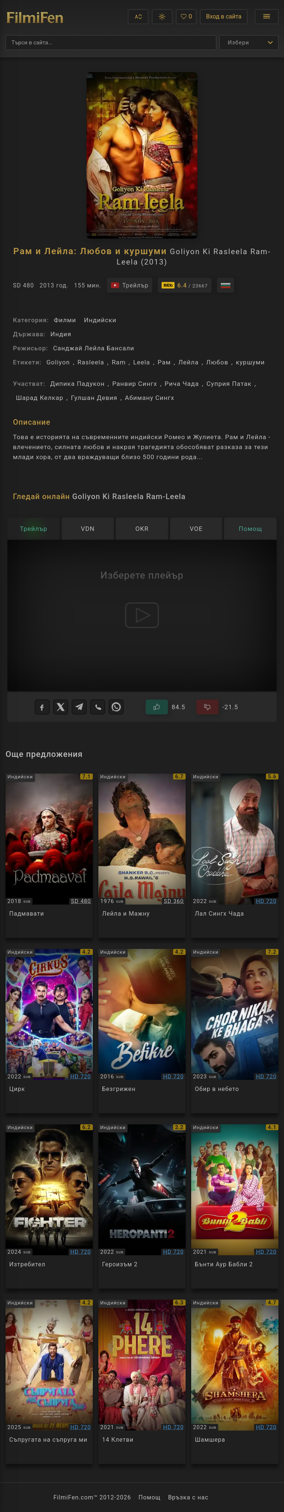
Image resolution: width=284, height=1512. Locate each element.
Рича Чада (182, 383)
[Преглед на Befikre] (142, 1031)
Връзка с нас (188, 1497)
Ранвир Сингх (134, 383)
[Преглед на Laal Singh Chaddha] (234, 856)
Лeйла (188, 362)
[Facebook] (42, 707)
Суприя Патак (228, 383)
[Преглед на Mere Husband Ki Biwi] (49, 1382)
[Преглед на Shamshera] (234, 1382)
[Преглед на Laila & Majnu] (142, 856)
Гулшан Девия (94, 397)
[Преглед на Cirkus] (49, 1031)
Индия (60, 334)
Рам (164, 362)
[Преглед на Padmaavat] (49, 856)
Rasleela (91, 362)
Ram (119, 362)
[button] (138, 16)
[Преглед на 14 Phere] (142, 1382)
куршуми (250, 362)
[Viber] (97, 707)
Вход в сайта (223, 16)
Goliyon (58, 362)
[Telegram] (79, 707)
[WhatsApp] (116, 707)
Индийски (100, 320)
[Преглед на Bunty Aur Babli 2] (234, 1206)
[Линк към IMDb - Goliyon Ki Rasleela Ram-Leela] (185, 285)
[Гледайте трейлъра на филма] (129, 285)
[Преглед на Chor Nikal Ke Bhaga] (234, 1031)
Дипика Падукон (77, 383)
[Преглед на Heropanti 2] (142, 1206)
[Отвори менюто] (266, 16)
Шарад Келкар (39, 397)
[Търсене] (111, 42)
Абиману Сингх (150, 397)
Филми (65, 320)
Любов (217, 362)
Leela (141, 362)
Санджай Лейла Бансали (93, 348)
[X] (60, 707)
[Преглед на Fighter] (49, 1206)
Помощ (150, 1497)
